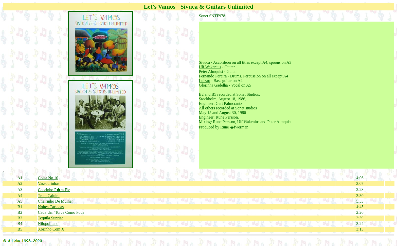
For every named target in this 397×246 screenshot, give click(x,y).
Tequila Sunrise (50, 218)
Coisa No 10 (48, 178)
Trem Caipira (49, 195)
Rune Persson (227, 117)
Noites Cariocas (51, 207)
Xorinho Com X (51, 229)
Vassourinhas (48, 183)
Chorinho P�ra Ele (54, 190)
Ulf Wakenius (210, 67)
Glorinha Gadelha (213, 85)
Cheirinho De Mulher (55, 201)
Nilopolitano (48, 223)
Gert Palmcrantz (229, 103)
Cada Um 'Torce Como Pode (61, 212)
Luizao (204, 80)
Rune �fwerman (234, 127)
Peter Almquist (211, 71)
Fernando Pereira (213, 76)
